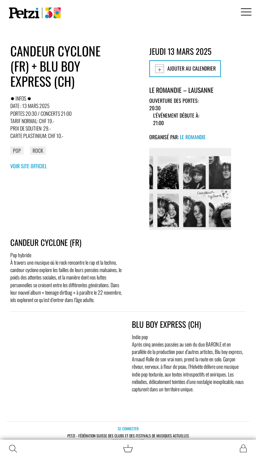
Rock (38, 150)
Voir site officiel (28, 166)
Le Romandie (193, 137)
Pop (17, 150)
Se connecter (128, 428)
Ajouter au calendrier (185, 68)
